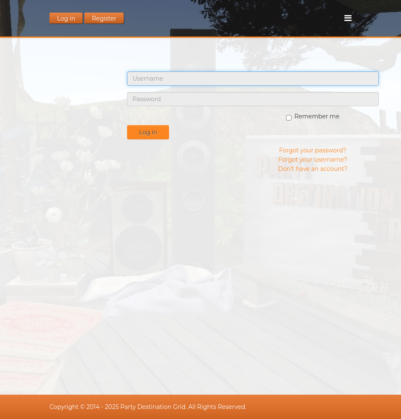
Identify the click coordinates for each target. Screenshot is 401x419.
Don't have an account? (312, 169)
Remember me (312, 116)
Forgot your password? (312, 150)
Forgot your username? (312, 159)
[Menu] (348, 18)
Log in (148, 132)
